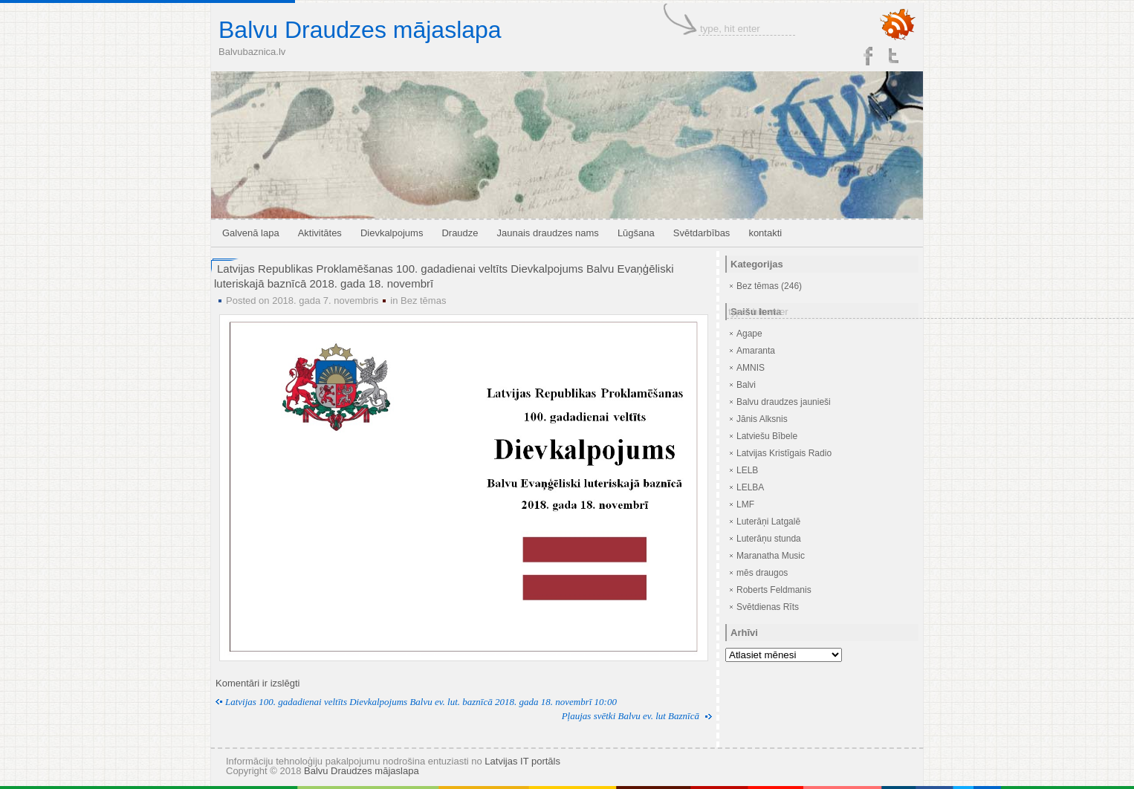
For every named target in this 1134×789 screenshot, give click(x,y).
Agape (749, 333)
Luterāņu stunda (768, 538)
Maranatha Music (770, 556)
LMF (745, 504)
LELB (747, 470)
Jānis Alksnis (762, 419)
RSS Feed (898, 25)
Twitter (895, 56)
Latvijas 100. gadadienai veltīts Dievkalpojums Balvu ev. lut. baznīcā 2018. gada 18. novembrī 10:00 (421, 701)
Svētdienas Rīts (767, 607)
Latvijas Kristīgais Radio (784, 453)
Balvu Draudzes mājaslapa (360, 29)
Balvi (746, 385)
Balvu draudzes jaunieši (783, 402)
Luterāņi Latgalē (768, 521)
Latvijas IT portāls (522, 761)
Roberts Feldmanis (773, 590)
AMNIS (750, 368)
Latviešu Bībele (766, 436)
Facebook (868, 56)
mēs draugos (762, 573)
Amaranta (755, 350)
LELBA (750, 487)
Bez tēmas (423, 300)
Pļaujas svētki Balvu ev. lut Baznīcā (630, 715)
